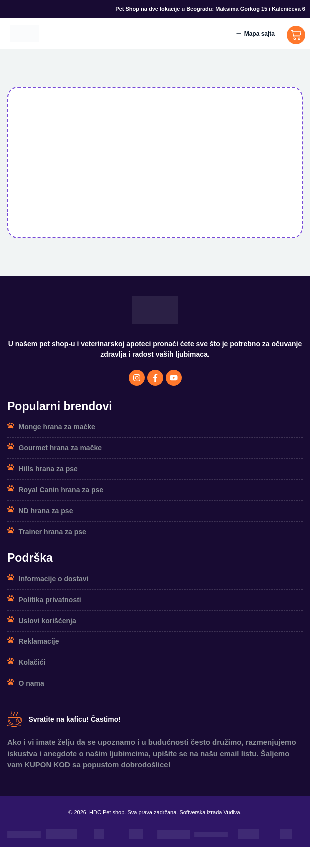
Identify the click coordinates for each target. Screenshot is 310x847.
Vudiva (231, 812)
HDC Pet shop (106, 812)
